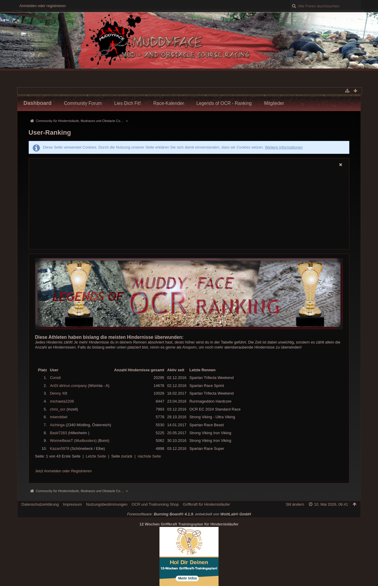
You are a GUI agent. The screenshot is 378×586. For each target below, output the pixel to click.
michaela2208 (62, 401)
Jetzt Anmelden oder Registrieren (63, 471)
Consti (55, 377)
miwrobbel (58, 417)
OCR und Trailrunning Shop (155, 504)
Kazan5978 (59, 448)
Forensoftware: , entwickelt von (189, 514)
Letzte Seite (96, 456)
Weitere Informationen (284, 147)
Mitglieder (274, 103)
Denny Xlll (58, 393)
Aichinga (57, 425)
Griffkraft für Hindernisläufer (206, 504)
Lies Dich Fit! (127, 103)
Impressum (72, 504)
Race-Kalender (168, 103)
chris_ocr (58, 409)
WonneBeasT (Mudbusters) (73, 440)
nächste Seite (149, 456)
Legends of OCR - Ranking (224, 103)
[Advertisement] (189, 208)
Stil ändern (295, 504)
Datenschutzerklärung (40, 504)
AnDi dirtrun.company (68, 385)
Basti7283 (58, 433)
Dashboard (38, 103)
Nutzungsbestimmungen (106, 504)
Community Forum (83, 103)
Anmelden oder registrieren (42, 6)
